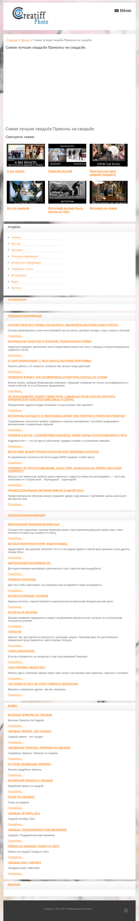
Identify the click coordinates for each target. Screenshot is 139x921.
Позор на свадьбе (21, 797)
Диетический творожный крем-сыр (33, 524)
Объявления (17, 299)
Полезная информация (24, 256)
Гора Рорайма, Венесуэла (26, 667)
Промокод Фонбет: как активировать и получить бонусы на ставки (57, 377)
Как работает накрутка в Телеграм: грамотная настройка (50, 341)
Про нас (15, 243)
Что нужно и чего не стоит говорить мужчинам (43, 683)
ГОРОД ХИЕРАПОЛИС (21, 651)
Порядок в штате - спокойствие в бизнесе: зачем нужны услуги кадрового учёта (67, 435)
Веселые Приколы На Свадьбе (30, 714)
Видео (14, 281)
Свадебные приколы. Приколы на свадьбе (39, 747)
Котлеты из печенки (22, 612)
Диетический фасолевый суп (29, 563)
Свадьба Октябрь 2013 (24, 813)
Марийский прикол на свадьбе (30, 780)
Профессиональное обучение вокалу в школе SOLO (46, 490)
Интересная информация (26, 262)
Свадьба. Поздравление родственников (37, 829)
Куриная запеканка (22, 579)
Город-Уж (14, 631)
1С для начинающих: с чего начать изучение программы (49, 360)
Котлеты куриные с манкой (28, 595)
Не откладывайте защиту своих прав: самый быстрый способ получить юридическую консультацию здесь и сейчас (61, 398)
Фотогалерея (18, 275)
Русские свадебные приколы (29, 764)
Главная (16, 237)
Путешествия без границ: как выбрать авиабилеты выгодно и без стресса (63, 325)
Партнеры (17, 250)
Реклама (14, 884)
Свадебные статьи (22, 269)
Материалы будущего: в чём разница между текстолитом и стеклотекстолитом (66, 416)
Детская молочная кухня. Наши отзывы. (37, 543)
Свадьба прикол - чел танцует (30, 731)
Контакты (16, 288)
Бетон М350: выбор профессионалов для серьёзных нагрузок (53, 451)
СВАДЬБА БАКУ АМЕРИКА (24, 862)
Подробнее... (15, 336)
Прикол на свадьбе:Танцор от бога (33, 846)
